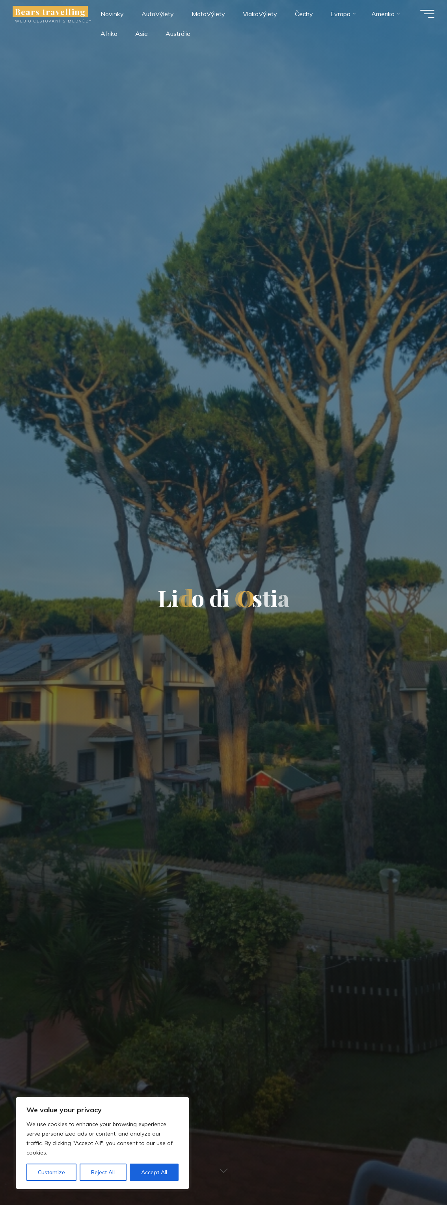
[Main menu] (427, 14)
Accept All (154, 1172)
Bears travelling (50, 11)
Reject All (103, 1172)
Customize (51, 1172)
